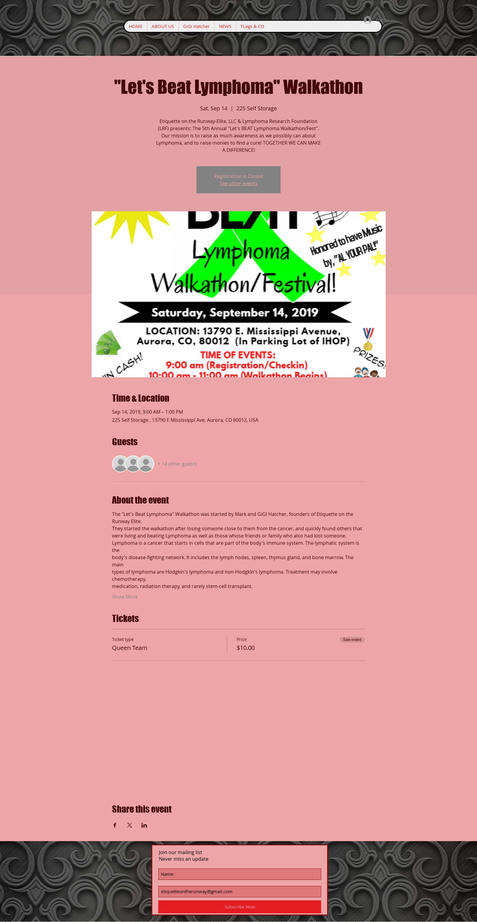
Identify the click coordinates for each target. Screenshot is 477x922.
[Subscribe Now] (239, 906)
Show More (125, 596)
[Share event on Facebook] (115, 825)
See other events (239, 183)
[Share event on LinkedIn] (144, 825)
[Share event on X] (129, 825)
